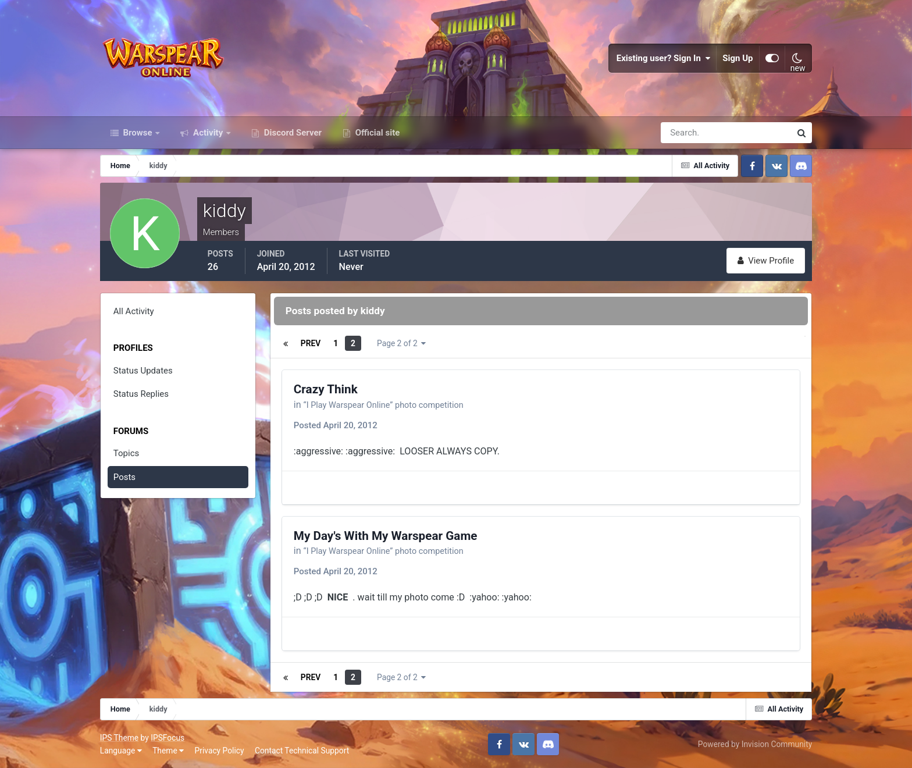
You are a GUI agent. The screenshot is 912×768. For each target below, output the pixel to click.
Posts (124, 477)
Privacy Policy (219, 750)
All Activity (133, 311)
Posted (335, 425)
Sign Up (738, 58)
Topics (126, 453)
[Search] (686, 132)
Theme (168, 750)
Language (121, 750)
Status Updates (143, 370)
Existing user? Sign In (664, 58)
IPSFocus (167, 737)
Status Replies (141, 394)
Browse (138, 132)
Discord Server (292, 132)
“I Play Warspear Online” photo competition (393, 404)
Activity (208, 132)
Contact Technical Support (302, 750)
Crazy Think (326, 389)
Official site (376, 132)
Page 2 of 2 (401, 343)
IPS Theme (119, 737)
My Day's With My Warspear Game (386, 536)
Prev (310, 343)
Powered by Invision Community (755, 744)
